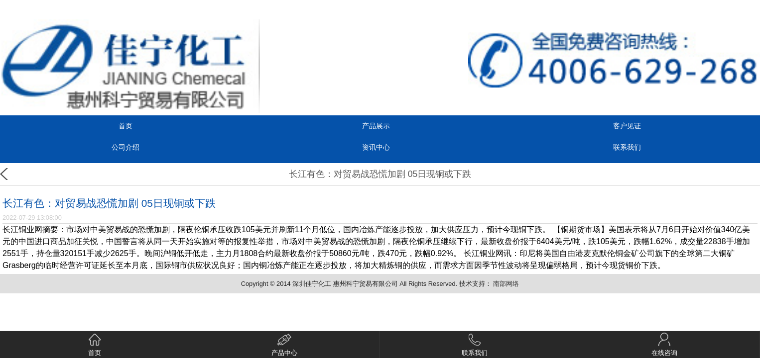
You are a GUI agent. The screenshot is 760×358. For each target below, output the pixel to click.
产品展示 (376, 126)
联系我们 (627, 147)
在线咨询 (664, 345)
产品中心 (284, 345)
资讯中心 (376, 147)
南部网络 (506, 283)
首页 (125, 126)
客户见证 (627, 126)
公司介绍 (125, 147)
